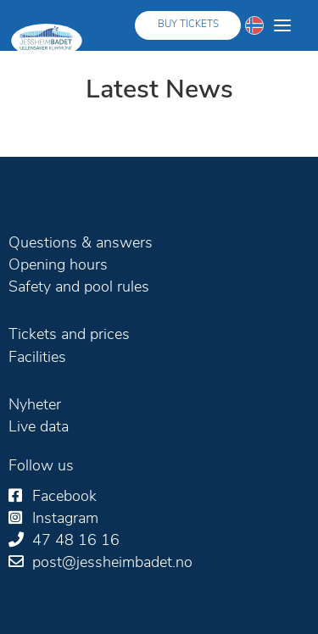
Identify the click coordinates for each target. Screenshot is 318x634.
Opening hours (58, 266)
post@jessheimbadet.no (112, 563)
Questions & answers (80, 244)
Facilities (37, 358)
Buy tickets (188, 24)
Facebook (64, 497)
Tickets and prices (69, 335)
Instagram (65, 519)
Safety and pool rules (78, 288)
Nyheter (34, 406)
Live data (38, 428)
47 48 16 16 (76, 541)
